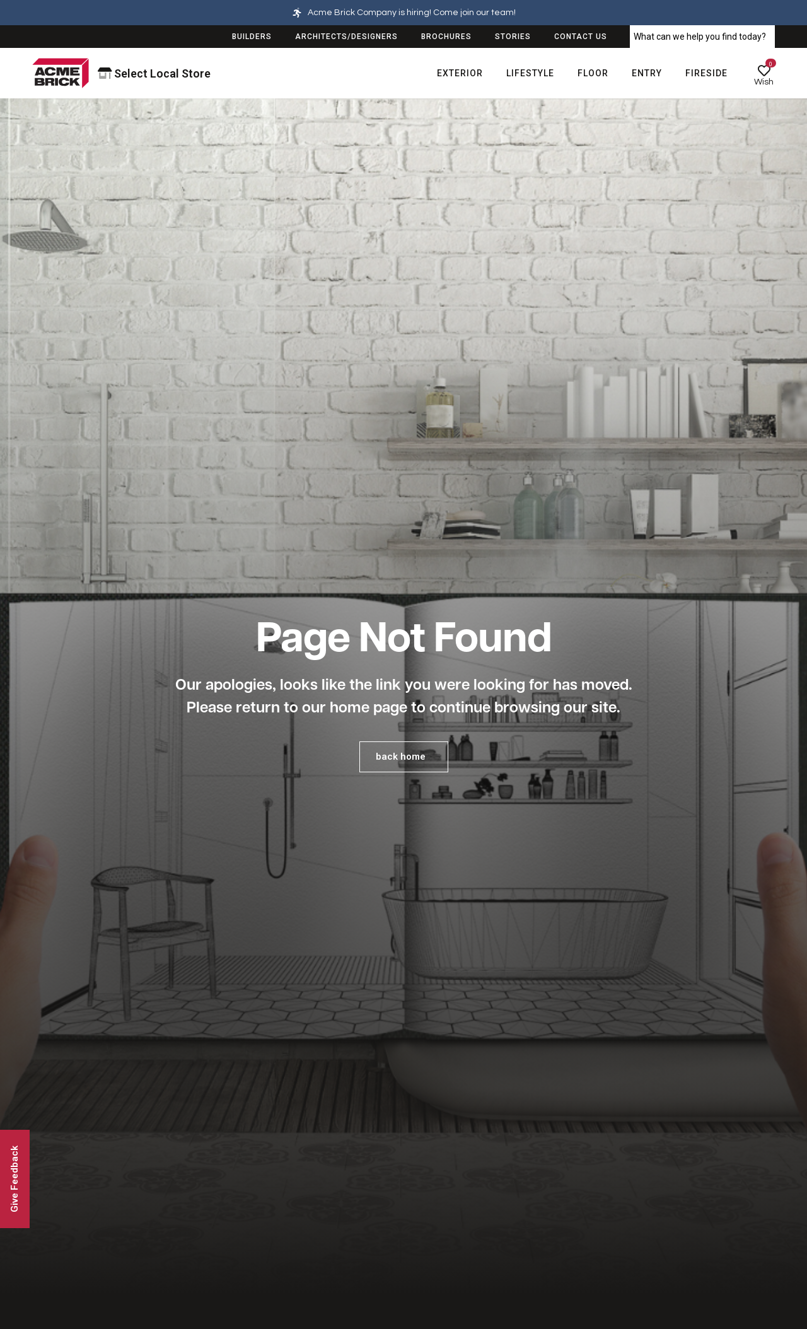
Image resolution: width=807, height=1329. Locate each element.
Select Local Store (154, 73)
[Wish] (764, 70)
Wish (764, 82)
